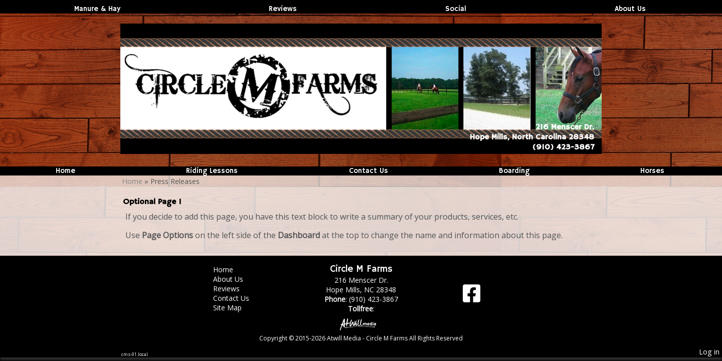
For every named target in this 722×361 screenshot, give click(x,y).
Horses (652, 170)
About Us (630, 9)
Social (455, 9)
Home (65, 170)
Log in (709, 351)
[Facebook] (471, 297)
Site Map (235, 307)
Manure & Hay (97, 9)
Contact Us (368, 170)
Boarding (514, 170)
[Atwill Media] (361, 323)
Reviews (283, 9)
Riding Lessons (212, 170)
